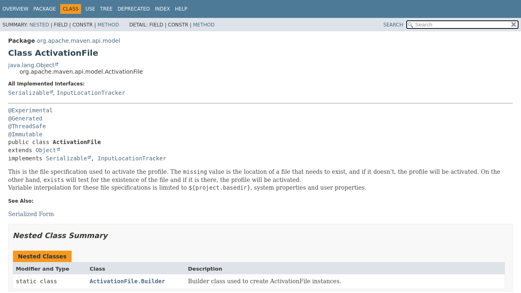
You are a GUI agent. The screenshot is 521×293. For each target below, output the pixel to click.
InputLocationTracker (91, 93)
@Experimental (30, 110)
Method (108, 25)
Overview (15, 9)
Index (162, 9)
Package (44, 9)
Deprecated (134, 9)
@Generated (25, 118)
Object (45, 150)
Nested (39, 25)
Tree (106, 9)
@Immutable (25, 134)
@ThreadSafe (27, 126)
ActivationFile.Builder (127, 281)
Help (181, 9)
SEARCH (393, 25)
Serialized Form (31, 214)
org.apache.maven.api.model (78, 40)
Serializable (28, 93)
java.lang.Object (31, 65)
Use (90, 9)
